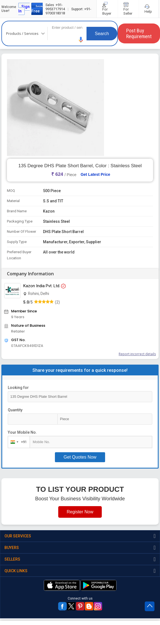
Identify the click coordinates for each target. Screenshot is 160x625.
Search (102, 33)
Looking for (18, 387)
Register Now (80, 511)
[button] (81, 40)
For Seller (128, 8)
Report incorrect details (137, 354)
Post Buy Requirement (139, 33)
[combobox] (17, 442)
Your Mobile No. (22, 432)
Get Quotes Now (80, 457)
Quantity (15, 410)
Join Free (37, 8)
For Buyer (107, 8)
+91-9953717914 (55, 7)
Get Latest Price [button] (95, 174)
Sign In (24, 8)
